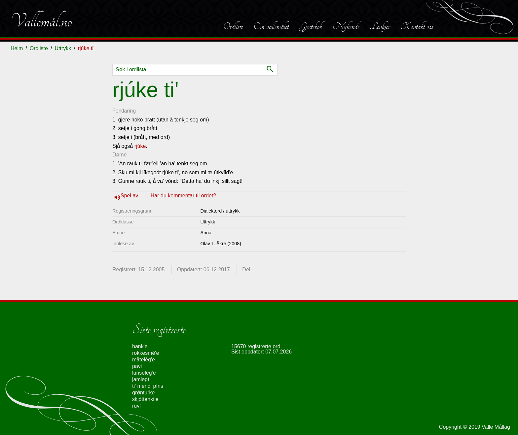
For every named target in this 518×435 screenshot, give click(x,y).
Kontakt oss (416, 26)
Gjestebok (310, 26)
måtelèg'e (143, 359)
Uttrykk (63, 48)
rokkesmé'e (145, 353)
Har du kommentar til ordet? (183, 195)
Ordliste (233, 26)
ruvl (136, 406)
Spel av (130, 195)
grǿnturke (143, 392)
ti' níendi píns (147, 386)
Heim (17, 48)
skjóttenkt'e (145, 399)
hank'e (140, 346)
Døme (119, 154)
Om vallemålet (271, 26)
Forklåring (124, 111)
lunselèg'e (144, 373)
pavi (137, 366)
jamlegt (140, 379)
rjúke (140, 146)
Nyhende (346, 26)
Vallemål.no (41, 21)
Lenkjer (380, 26)
